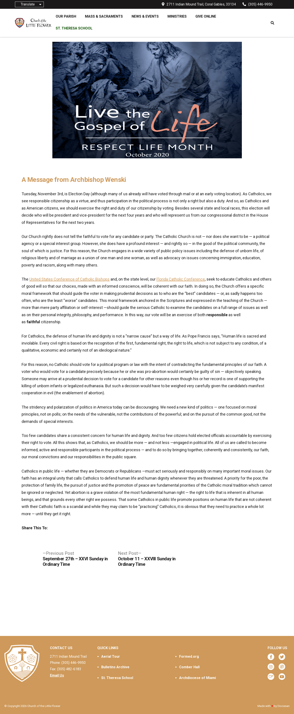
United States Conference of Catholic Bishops (69, 279)
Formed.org (189, 656)
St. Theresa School (117, 678)
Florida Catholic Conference (180, 279)
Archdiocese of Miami (197, 678)
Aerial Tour (110, 656)
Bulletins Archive (115, 667)
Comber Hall (189, 667)
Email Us (57, 675)
